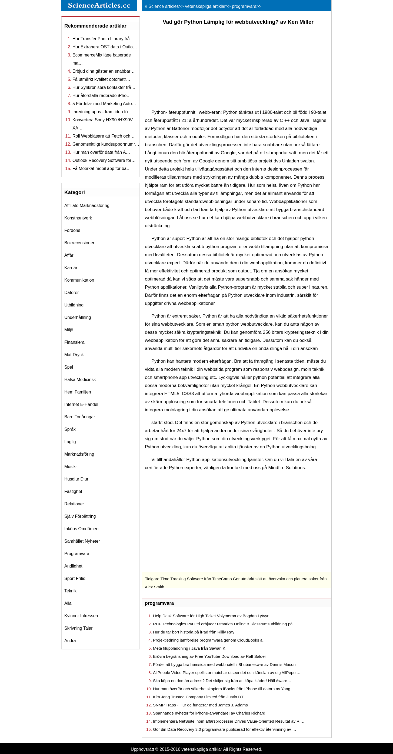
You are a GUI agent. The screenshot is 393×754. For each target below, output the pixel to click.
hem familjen (77, 392)
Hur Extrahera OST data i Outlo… (104, 47)
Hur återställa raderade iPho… (101, 95)
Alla (68, 603)
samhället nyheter (82, 541)
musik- (70, 466)
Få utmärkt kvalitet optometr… (101, 79)
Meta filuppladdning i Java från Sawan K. (190, 648)
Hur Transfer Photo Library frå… (103, 38)
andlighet (73, 566)
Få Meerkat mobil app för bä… (101, 168)
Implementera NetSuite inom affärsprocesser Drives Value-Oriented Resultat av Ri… (229, 721)
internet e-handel (81, 404)
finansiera (74, 342)
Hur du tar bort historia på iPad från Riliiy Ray (193, 632)
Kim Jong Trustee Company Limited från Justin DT (198, 697)
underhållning (77, 317)
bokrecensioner (79, 243)
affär (69, 255)
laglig (70, 441)
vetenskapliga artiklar (205, 6)
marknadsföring (79, 454)
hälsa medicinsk (80, 379)
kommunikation (79, 280)
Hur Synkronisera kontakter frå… (103, 87)
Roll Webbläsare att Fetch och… (103, 136)
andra (70, 640)
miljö (68, 330)
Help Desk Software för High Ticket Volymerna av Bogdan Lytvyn (211, 615)
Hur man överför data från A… (101, 152)
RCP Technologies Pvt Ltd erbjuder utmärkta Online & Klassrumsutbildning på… (225, 624)
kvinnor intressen (81, 615)
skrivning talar (78, 628)
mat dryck (74, 354)
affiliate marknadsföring (86, 205)
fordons (72, 230)
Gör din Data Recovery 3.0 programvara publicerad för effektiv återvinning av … (224, 729)
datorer (71, 292)
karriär (70, 267)
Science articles (163, 6)
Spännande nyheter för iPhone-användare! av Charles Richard (209, 713)
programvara (76, 553)
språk (70, 429)
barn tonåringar (79, 417)
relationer (74, 504)
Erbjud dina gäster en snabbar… (103, 71)
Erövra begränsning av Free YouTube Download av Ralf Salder (209, 656)
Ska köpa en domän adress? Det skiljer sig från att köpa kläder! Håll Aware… (222, 680)
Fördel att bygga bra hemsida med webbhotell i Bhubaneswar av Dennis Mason (224, 664)
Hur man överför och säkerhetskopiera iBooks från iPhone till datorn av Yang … (224, 688)
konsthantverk (78, 218)
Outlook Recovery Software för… (104, 160)
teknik (70, 591)
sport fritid (74, 578)
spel (68, 367)
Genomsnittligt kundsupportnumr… (105, 144)
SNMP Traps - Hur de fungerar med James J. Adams (200, 705)
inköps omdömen (81, 528)
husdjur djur (76, 479)
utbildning (74, 305)
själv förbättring (80, 516)
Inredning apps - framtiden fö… (102, 111)
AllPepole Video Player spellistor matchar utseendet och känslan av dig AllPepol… (227, 672)
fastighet (73, 491)
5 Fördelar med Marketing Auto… (104, 103)
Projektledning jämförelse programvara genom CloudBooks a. (208, 640)
